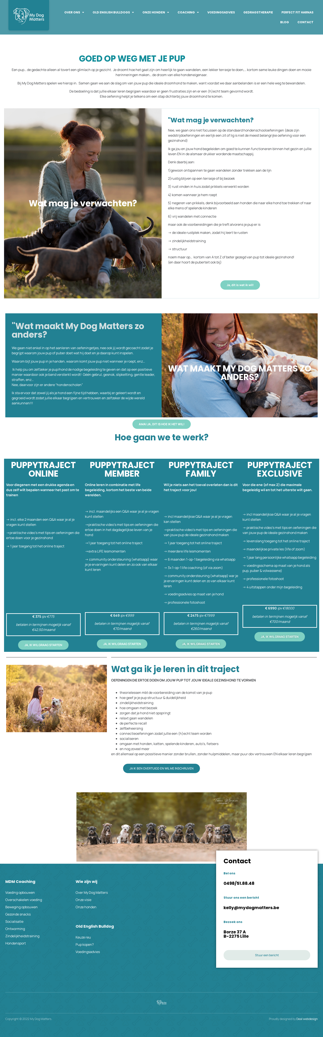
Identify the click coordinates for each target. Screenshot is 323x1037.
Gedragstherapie (258, 12)
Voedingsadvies (221, 12)
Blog (284, 22)
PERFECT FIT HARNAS (297, 12)
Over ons (74, 12)
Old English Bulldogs (113, 12)
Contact (305, 22)
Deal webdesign (307, 1019)
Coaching (188, 12)
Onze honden (155, 12)
